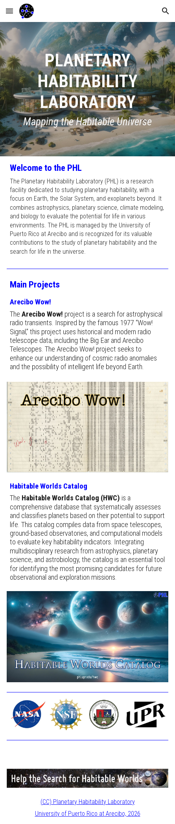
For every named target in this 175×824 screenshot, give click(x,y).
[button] (9, 11)
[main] (87, 89)
